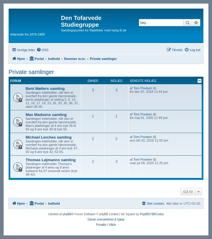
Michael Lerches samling (49, 137)
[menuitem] (43, 49)
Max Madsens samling (46, 114)
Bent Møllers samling (45, 88)
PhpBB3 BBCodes (152, 214)
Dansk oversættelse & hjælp (105, 219)
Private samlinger (31, 72)
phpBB (67, 214)
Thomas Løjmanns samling (51, 160)
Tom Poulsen (142, 88)
